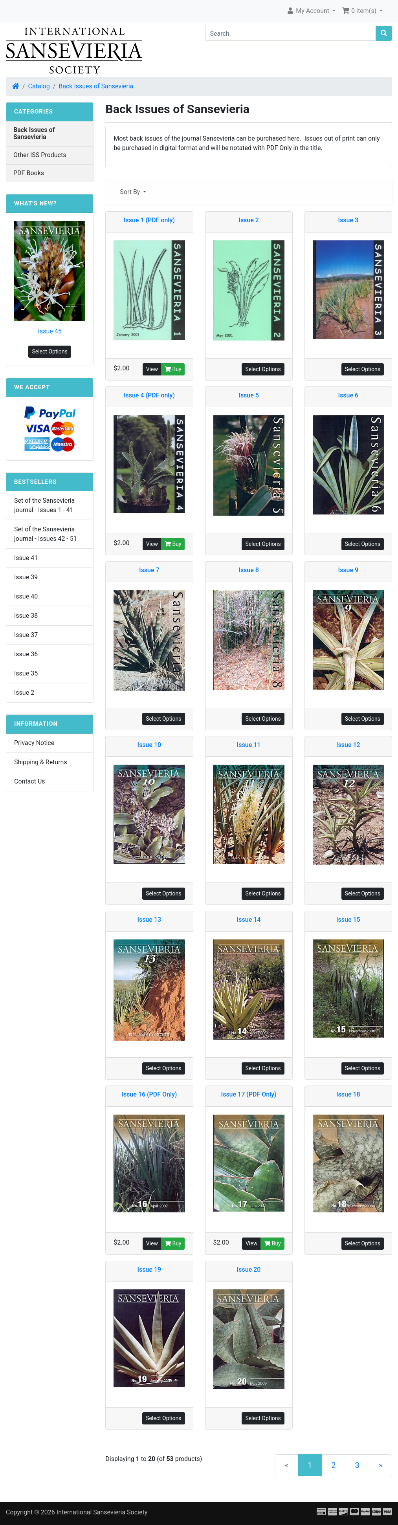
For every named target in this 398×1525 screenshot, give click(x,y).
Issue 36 (26, 654)
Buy (173, 369)
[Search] (290, 33)
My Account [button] (308, 11)
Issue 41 (26, 558)
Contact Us (29, 781)
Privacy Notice (34, 743)
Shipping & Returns (40, 762)
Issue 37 (26, 635)
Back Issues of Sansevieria (96, 86)
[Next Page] (380, 1465)
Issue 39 (26, 577)
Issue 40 (26, 596)
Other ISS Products (39, 155)
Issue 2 (24, 692)
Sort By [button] (130, 192)
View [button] (152, 369)
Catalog (39, 86)
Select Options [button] (263, 369)
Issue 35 (26, 673)
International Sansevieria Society (102, 1512)
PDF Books (28, 173)
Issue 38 (26, 615)
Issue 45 (50, 331)
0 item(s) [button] (360, 11)
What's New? (35, 203)
